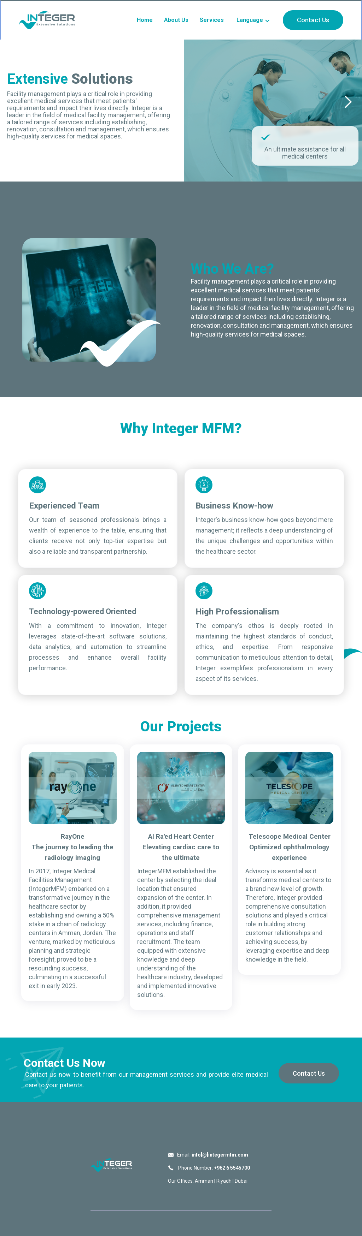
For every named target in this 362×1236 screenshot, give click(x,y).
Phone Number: (213, 1168)
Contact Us (313, 20)
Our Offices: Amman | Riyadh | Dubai (207, 1181)
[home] (47, 20)
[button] (253, 20)
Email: (212, 1155)
